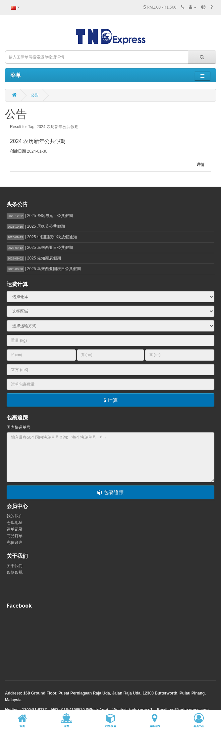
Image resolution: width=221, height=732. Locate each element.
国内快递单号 (18, 427)
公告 (35, 95)
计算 (110, 400)
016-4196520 (73, 709)
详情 (200, 164)
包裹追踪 (110, 492)
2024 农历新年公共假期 (38, 141)
